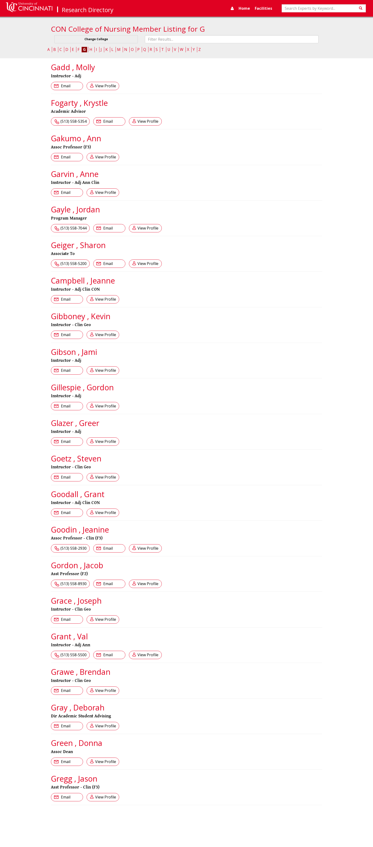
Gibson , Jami (74, 352)
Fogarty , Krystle (79, 103)
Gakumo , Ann (76, 138)
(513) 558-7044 (73, 228)
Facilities (263, 8)
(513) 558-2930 (73, 548)
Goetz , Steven (76, 458)
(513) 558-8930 (73, 583)
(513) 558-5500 (73, 654)
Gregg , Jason (74, 779)
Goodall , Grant (77, 494)
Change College (96, 39)
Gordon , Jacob (77, 565)
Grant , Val (69, 636)
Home (244, 8)
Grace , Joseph (76, 601)
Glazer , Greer (75, 423)
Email (65, 85)
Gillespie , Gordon (82, 387)
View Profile (105, 85)
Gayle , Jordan (75, 209)
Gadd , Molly (73, 67)
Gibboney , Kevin (80, 316)
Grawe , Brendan (80, 672)
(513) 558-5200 (73, 263)
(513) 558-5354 (73, 121)
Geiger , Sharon (78, 245)
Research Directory (87, 10)
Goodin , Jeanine (80, 529)
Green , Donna (76, 743)
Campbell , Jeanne (83, 280)
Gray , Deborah (77, 707)
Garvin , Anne (74, 174)
